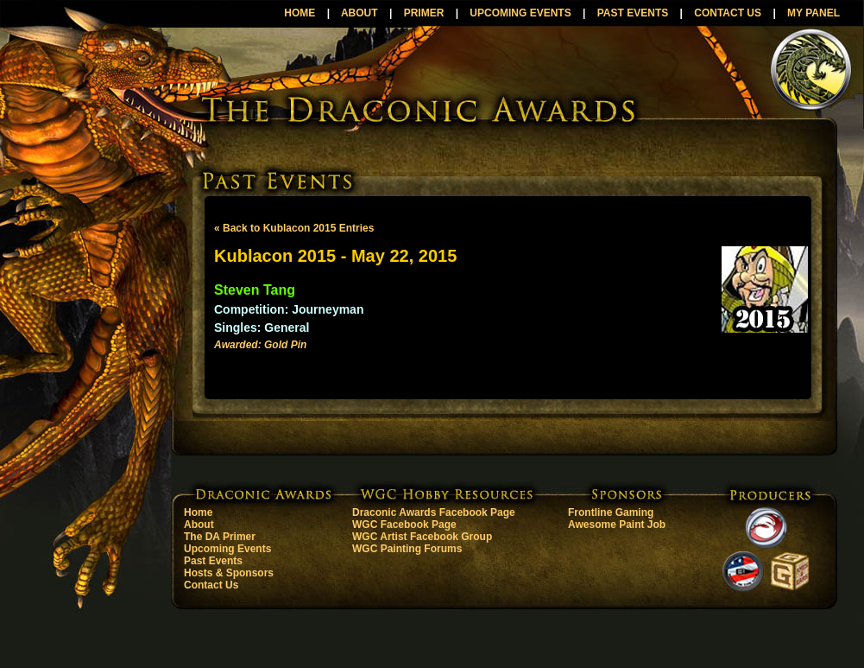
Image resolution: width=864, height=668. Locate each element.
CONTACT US (727, 13)
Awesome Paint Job (616, 524)
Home (198, 512)
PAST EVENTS (632, 13)
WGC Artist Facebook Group (422, 537)
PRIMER (424, 13)
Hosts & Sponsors (229, 573)
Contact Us (211, 585)
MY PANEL (813, 13)
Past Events (213, 561)
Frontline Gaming (610, 512)
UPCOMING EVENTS (520, 13)
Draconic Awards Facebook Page (433, 512)
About (199, 524)
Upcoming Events (227, 549)
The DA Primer (219, 537)
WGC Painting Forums (407, 549)
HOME (299, 13)
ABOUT (359, 13)
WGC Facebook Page (404, 524)
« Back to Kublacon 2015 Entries (294, 228)
